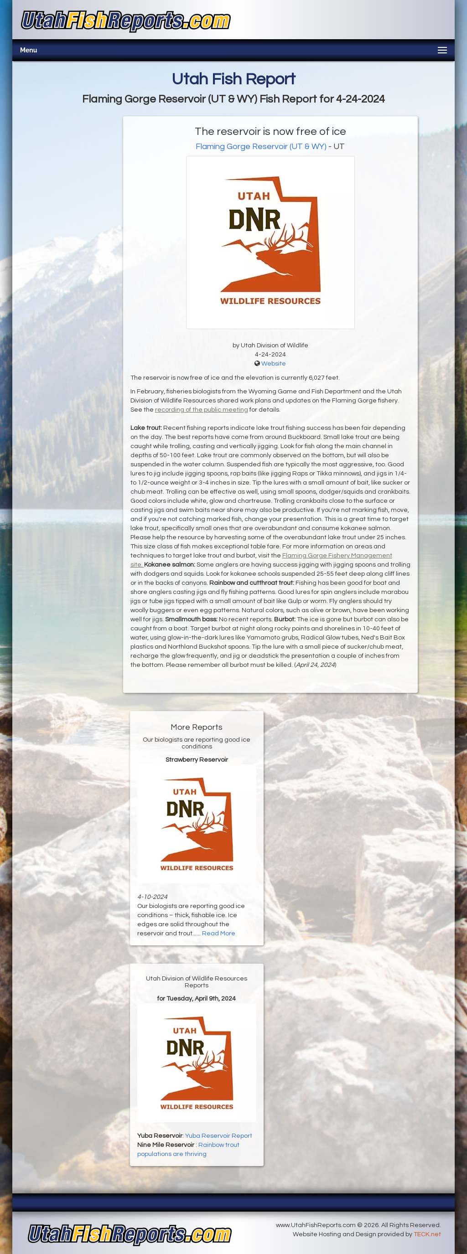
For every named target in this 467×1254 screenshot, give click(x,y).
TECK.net (427, 1234)
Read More (218, 933)
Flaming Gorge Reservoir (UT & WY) (261, 146)
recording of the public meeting (201, 410)
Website (273, 364)
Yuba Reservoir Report (218, 1136)
